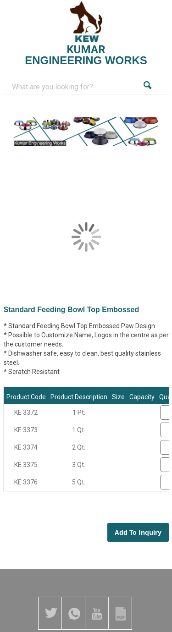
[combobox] (75, 87)
